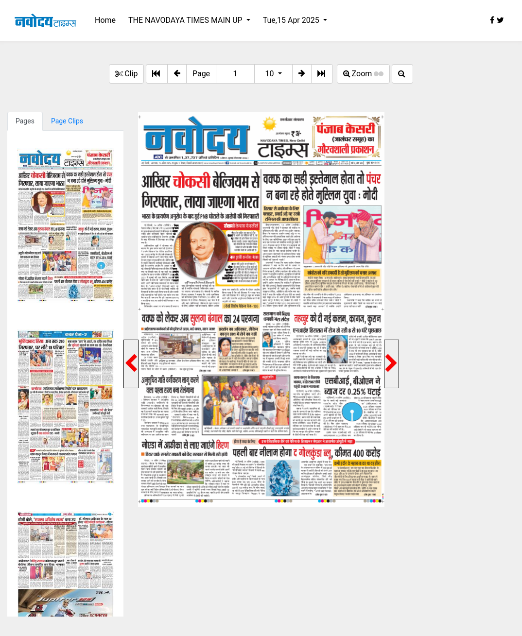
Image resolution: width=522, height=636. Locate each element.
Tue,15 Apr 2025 (292, 20)
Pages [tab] (25, 121)
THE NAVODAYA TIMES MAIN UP (186, 20)
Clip (126, 73)
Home (105, 20)
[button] (177, 74)
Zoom (363, 73)
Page (201, 73)
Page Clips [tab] (67, 121)
